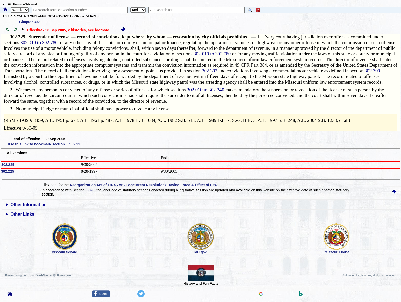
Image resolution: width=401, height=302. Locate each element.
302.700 (372, 70)
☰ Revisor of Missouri (21, 4)
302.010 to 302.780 (38, 42)
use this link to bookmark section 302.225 (45, 144)
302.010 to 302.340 (205, 89)
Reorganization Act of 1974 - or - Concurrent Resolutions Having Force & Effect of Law (143, 185)
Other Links (22, 214)
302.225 (7, 165)
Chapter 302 (29, 22)
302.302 (209, 70)
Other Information (28, 204)
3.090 (90, 190)
